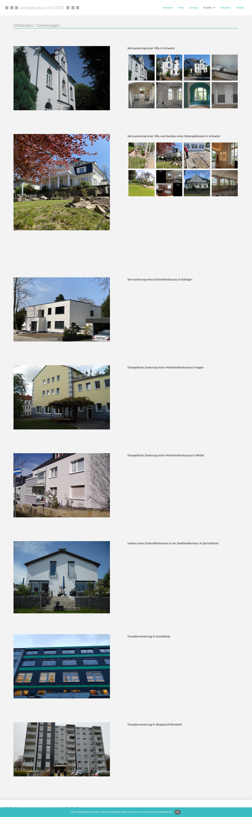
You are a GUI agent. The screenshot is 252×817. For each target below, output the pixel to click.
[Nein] (248, 812)
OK (177, 812)
